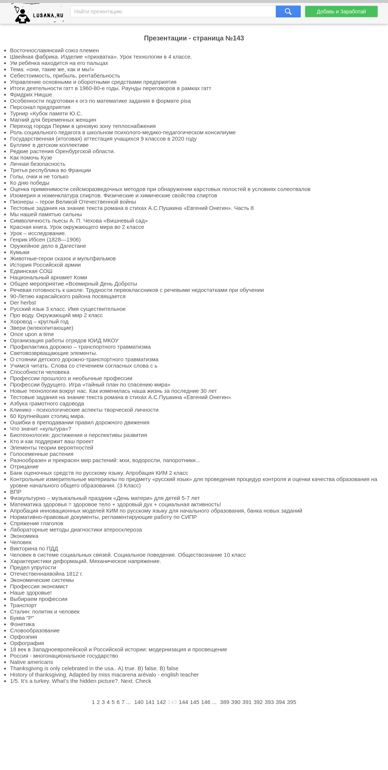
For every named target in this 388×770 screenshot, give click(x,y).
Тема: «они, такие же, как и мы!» (52, 69)
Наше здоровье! (31, 592)
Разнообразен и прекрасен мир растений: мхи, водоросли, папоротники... (105, 460)
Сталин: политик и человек (44, 611)
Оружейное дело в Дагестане (48, 246)
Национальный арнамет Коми (48, 277)
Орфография (27, 643)
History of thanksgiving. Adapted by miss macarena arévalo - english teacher (104, 674)
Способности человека (39, 372)
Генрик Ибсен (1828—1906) (45, 239)
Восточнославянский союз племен (54, 50)
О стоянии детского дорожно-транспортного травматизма (84, 359)
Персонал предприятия (40, 107)
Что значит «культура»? (40, 428)
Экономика (24, 536)
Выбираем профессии (39, 599)
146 (206, 702)
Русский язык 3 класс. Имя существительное (68, 309)
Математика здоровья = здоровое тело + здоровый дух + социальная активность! (115, 504)
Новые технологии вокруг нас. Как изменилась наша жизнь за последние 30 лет (113, 391)
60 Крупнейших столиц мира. (47, 416)
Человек (21, 542)
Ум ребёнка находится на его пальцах (59, 63)
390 (236, 702)
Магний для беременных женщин (53, 119)
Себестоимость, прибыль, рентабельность (65, 75)
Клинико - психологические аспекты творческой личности (84, 410)
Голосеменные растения (42, 454)
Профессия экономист (39, 586)
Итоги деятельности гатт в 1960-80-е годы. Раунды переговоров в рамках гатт (110, 88)
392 (258, 702)
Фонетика (22, 624)
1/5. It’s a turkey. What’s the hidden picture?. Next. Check (80, 681)
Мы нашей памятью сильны (46, 214)
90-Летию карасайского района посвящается (67, 296)
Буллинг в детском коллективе (49, 145)
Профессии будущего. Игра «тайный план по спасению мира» (90, 384)
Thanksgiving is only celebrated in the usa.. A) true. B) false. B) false (94, 668)
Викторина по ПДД (34, 548)
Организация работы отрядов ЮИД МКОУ (64, 340)
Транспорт (23, 605)
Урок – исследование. (38, 233)
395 (291, 702)
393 (269, 702)
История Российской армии (45, 264)
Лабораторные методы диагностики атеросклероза (76, 529)
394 (280, 702)
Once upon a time (32, 334)
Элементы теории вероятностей (51, 447)
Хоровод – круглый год (39, 321)
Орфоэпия (23, 637)
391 (247, 702)
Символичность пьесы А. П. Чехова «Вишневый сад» (79, 220)
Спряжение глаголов (36, 523)
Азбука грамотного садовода (47, 403)
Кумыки (19, 252)
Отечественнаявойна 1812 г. (46, 573)
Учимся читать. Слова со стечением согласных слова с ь (83, 365)
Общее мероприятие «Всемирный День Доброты (73, 283)
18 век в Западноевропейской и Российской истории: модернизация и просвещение (118, 649)
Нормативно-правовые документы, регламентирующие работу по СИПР (103, 517)
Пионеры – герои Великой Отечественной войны (73, 201)
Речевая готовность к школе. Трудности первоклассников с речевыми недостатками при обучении (137, 290)
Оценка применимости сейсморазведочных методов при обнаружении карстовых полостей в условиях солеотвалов (160, 189)
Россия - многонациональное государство (64, 655)
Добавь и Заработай (341, 11)
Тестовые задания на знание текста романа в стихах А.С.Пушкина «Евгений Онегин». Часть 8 (132, 208)
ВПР (16, 491)
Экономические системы (42, 580)
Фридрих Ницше (31, 94)
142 (161, 702)
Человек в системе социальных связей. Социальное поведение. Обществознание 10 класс (128, 555)
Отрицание (24, 466)
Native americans (31, 662)
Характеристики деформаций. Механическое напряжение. (85, 561)
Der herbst (23, 302)
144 (183, 702)
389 (224, 702)
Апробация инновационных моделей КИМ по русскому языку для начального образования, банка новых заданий (156, 510)
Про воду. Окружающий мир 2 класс (56, 315)
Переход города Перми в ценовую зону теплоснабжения (83, 126)
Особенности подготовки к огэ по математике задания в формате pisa (100, 101)
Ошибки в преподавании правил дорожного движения (80, 422)
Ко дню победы (29, 183)
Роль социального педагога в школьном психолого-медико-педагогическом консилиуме (123, 132)
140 (138, 702)
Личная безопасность (37, 164)
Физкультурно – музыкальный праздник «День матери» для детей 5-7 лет (105, 498)
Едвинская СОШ (31, 271)
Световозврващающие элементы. (53, 353)
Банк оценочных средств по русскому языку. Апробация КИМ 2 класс (99, 473)
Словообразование (35, 630)
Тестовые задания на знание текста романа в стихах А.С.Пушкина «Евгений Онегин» (120, 397)
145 (194, 702)
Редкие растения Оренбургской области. (62, 151)
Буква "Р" (22, 618)
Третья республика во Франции (50, 170)
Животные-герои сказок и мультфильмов (63, 258)
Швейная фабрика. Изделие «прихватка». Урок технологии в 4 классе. (101, 56)
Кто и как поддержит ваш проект (52, 441)
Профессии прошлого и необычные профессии (71, 378)
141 (150, 702)
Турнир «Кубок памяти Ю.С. (46, 113)
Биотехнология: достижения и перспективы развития (78, 435)
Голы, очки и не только (39, 176)
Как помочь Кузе (31, 157)
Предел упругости (33, 567)
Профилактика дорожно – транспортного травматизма (80, 346)
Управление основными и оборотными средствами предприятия (93, 82)
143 (172, 702)
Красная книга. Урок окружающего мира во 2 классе (77, 227)
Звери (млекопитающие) (41, 328)
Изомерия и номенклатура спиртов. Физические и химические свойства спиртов (113, 195)
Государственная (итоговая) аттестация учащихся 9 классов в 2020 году (103, 138)
